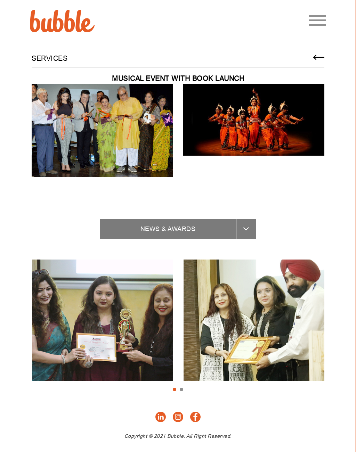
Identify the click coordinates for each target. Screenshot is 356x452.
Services (49, 58)
